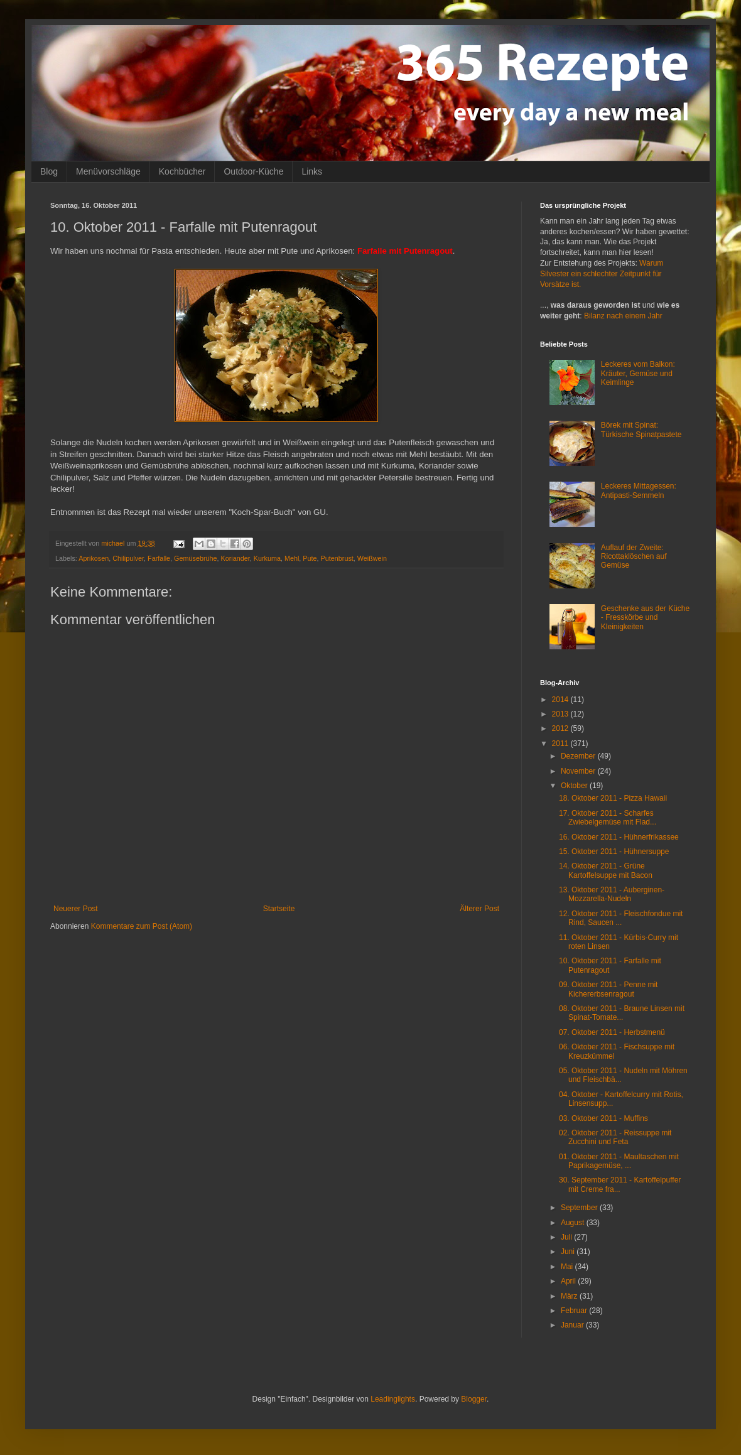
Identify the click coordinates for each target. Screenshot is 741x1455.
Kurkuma (267, 558)
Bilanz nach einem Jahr (623, 315)
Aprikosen (93, 558)
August (574, 1222)
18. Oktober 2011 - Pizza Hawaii (613, 798)
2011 (561, 743)
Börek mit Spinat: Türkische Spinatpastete (641, 429)
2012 (561, 728)
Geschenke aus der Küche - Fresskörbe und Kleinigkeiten (645, 617)
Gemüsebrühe (195, 558)
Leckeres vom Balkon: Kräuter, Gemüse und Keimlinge (638, 373)
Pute (309, 558)
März (570, 1296)
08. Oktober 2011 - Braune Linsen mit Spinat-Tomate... (621, 1013)
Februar (575, 1310)
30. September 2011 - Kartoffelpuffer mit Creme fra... (620, 1184)
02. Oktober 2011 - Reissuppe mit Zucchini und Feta (615, 1137)
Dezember (579, 756)
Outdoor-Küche (253, 171)
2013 (561, 714)
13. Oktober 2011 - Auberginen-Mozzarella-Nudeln (611, 894)
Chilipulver (128, 558)
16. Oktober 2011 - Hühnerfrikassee (619, 837)
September (580, 1207)
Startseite (279, 908)
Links (311, 171)
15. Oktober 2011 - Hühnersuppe (614, 851)
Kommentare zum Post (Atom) (141, 926)
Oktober (575, 785)
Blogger (474, 1399)
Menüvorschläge (108, 171)
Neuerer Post (75, 908)
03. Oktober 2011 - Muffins (603, 1118)
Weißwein (372, 558)
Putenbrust (337, 558)
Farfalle (159, 558)
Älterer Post (479, 908)
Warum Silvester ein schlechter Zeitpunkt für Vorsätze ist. (601, 274)
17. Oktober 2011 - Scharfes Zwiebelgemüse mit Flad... (607, 817)
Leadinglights (392, 1399)
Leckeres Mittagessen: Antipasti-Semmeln (638, 490)
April (569, 1281)
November (579, 771)
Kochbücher (182, 171)
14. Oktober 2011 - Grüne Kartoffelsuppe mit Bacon (605, 870)
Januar (573, 1325)
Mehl (291, 558)
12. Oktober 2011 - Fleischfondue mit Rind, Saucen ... (621, 918)
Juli (567, 1237)
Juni (568, 1251)
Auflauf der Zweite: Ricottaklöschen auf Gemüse (634, 556)
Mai (568, 1266)
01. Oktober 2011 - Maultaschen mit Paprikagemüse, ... (619, 1161)
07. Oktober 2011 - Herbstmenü (612, 1032)
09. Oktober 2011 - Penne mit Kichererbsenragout (608, 989)
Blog (49, 171)
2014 (561, 699)
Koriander (235, 558)
